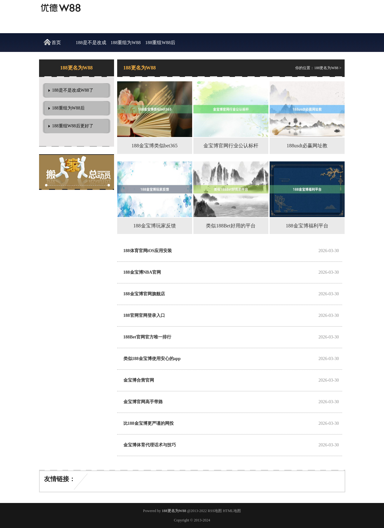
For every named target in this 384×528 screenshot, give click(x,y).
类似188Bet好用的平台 (230, 225)
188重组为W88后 (126, 46)
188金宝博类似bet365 (155, 145)
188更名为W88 (326, 68)
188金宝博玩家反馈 (154, 225)
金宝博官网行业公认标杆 (230, 145)
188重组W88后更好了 (160, 46)
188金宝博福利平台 (307, 225)
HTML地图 (232, 511)
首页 (56, 42)
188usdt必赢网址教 (307, 145)
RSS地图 (215, 511)
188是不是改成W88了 (91, 46)
